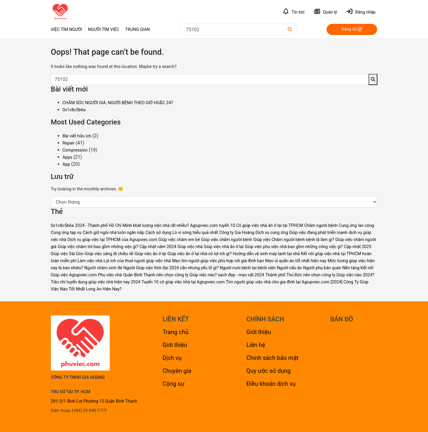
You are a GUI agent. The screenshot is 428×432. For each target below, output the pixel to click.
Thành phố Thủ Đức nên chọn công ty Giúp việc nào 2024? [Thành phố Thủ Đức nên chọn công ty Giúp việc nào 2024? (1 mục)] (319, 275)
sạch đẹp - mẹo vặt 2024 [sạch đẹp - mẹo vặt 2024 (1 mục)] (241, 275)
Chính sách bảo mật (273, 357)
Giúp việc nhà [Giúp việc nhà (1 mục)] (190, 246)
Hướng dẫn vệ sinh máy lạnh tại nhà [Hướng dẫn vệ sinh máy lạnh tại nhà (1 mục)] (266, 253)
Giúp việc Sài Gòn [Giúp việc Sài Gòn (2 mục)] (67, 253)
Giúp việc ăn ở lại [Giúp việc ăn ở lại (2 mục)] (150, 253)
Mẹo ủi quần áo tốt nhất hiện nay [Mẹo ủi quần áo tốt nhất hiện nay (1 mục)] (296, 260)
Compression (75, 150)
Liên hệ (256, 344)
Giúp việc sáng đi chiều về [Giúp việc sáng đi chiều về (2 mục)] (109, 253)
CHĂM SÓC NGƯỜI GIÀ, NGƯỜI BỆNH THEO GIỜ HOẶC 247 (118, 102)
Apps (67, 157)
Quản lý (325, 12)
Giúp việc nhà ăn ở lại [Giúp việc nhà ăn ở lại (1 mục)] (224, 246)
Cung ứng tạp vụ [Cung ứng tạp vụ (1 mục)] (66, 232)
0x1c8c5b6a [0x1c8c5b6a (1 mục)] (62, 225)
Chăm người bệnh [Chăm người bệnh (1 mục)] (320, 225)
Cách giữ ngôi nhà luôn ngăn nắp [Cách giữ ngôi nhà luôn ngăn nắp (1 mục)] (113, 232)
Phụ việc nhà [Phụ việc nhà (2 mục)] (110, 275)
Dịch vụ (172, 357)
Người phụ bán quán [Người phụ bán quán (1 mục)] (322, 267)
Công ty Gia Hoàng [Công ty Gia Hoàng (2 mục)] (236, 232)
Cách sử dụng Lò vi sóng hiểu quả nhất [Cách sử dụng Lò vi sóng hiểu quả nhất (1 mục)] (181, 232)
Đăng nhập (361, 12)
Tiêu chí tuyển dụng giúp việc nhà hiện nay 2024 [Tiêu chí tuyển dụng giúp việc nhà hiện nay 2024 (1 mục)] (96, 282)
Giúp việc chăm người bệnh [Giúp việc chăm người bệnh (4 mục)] (226, 239)
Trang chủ (176, 331)
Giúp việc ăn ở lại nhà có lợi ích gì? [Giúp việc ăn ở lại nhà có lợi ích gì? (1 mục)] (199, 253)
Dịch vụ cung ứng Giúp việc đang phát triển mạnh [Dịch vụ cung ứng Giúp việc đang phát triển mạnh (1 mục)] (301, 232)
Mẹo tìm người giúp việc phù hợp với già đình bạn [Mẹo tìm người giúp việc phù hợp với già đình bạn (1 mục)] (218, 260)
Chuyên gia (177, 370)
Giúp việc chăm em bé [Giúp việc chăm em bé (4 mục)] (179, 239)
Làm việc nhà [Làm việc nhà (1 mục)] (89, 260)
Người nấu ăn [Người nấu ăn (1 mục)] (289, 267)
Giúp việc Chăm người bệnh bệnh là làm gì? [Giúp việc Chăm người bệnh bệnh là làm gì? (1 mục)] (293, 239)
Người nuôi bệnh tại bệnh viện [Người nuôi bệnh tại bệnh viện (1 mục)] (248, 267)
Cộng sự (173, 383)
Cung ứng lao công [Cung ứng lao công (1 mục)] (356, 225)
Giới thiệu (175, 344)
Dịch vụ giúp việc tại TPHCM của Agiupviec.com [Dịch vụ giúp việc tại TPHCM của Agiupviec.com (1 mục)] (112, 239)
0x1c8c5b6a (74, 109)
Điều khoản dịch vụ (271, 383)
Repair (69, 143)
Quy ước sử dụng (269, 370)
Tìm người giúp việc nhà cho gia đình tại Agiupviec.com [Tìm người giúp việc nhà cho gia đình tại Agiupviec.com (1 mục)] (277, 282)
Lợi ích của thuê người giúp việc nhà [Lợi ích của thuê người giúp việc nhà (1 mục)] (137, 260)
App (66, 164)
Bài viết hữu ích (77, 136)
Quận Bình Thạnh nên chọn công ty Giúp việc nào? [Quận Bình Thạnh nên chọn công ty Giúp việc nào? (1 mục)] (170, 275)
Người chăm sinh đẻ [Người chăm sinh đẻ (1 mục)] (103, 267)
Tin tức (294, 12)
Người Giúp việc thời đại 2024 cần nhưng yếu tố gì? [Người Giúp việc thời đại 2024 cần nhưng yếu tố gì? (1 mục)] (171, 267)
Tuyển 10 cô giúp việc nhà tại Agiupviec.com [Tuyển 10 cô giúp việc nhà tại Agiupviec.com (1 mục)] (183, 282)
